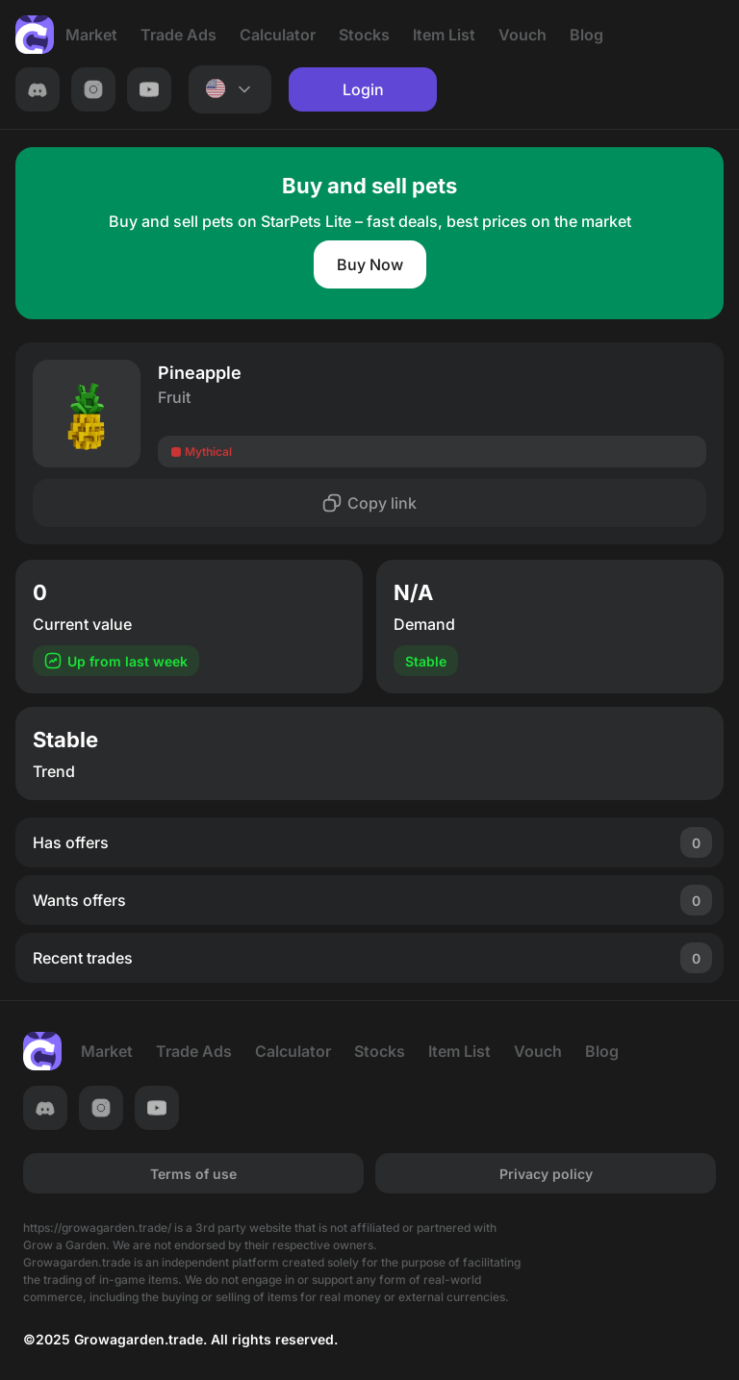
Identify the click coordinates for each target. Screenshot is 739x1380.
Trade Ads (178, 34)
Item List (444, 34)
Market (91, 34)
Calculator (278, 34)
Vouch (522, 34)
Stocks (364, 34)
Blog (586, 34)
